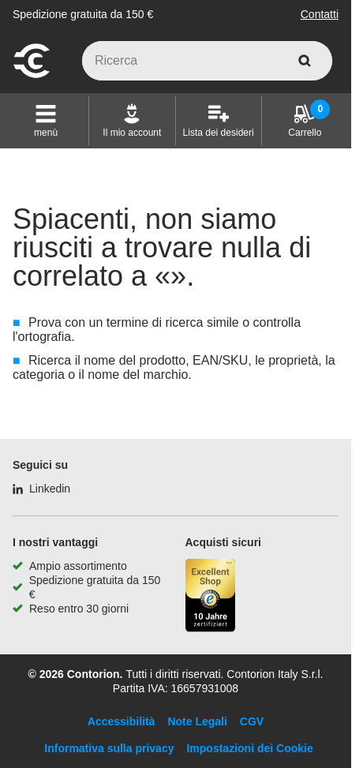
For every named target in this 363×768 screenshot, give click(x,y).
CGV (252, 721)
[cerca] (304, 61)
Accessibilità (121, 721)
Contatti (320, 14)
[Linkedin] (41, 488)
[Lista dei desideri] (218, 120)
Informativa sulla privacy (109, 748)
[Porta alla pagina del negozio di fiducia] (210, 597)
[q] (207, 61)
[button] (46, 120)
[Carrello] (304, 120)
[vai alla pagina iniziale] (32, 75)
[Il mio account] (132, 120)
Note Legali (196, 721)
